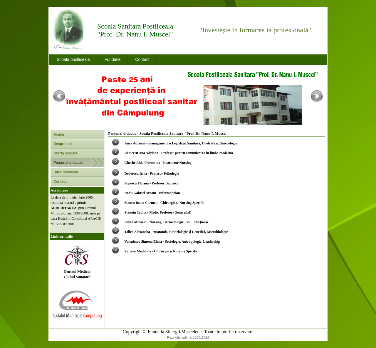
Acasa (58, 134)
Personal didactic (68, 163)
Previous (59, 95)
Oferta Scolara (65, 153)
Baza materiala (65, 172)
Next (316, 95)
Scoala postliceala (73, 59)
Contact (142, 59)
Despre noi (62, 144)
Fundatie (112, 59)
